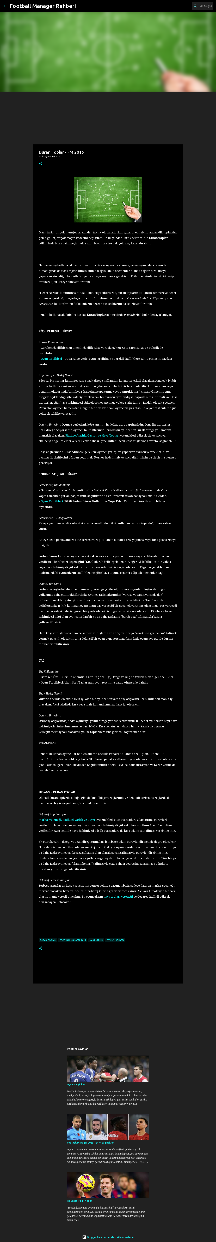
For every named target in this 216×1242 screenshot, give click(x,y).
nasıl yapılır (96, 940)
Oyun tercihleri (51, 358)
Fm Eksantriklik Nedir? (79, 1200)
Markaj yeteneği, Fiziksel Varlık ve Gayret (68, 819)
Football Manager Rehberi (43, 6)
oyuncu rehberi (115, 940)
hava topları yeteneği (118, 896)
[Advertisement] (108, 117)
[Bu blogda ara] (195, 6)
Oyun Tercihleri (52, 501)
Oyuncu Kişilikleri (76, 1084)
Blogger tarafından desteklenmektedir (108, 1237)
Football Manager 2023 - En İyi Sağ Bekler (90, 1142)
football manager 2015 (73, 940)
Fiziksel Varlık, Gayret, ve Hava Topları (92, 435)
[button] (41, 163)
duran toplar (48, 940)
